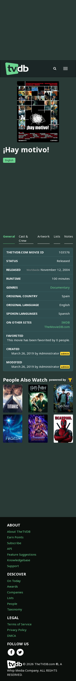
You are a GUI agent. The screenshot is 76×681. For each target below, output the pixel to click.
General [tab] (9, 236)
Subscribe (14, 543)
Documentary (60, 287)
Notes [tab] (68, 236)
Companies (15, 592)
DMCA (11, 636)
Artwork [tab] (43, 236)
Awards (12, 586)
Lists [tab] (57, 236)
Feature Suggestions (21, 554)
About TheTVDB (18, 531)
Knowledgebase (18, 560)
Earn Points (15, 537)
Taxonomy (14, 609)
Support (13, 566)
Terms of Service (19, 624)
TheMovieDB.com (57, 327)
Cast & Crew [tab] (23, 238)
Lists (10, 598)
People (12, 604)
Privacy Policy (17, 630)
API (9, 549)
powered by (61, 380)
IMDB (66, 322)
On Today (14, 581)
